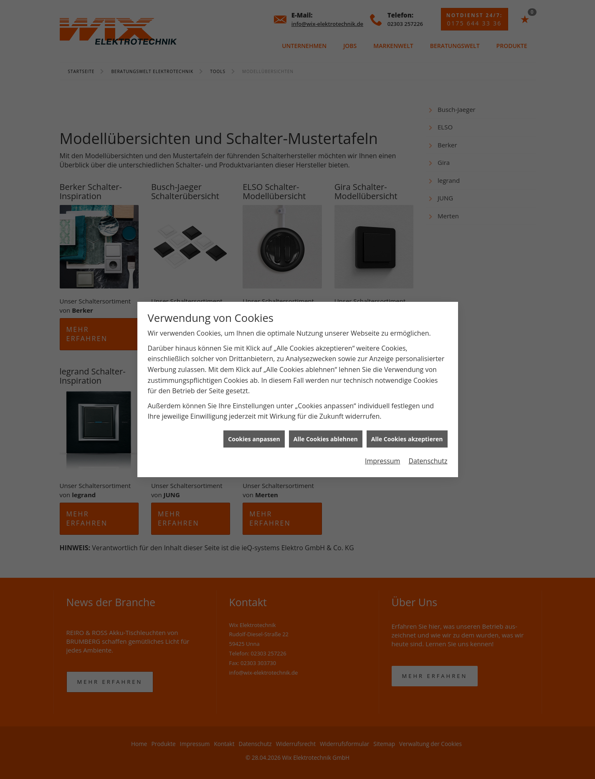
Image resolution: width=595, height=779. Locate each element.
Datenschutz (427, 460)
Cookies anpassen (254, 439)
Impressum (382, 460)
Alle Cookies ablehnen (326, 439)
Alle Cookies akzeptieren (407, 439)
